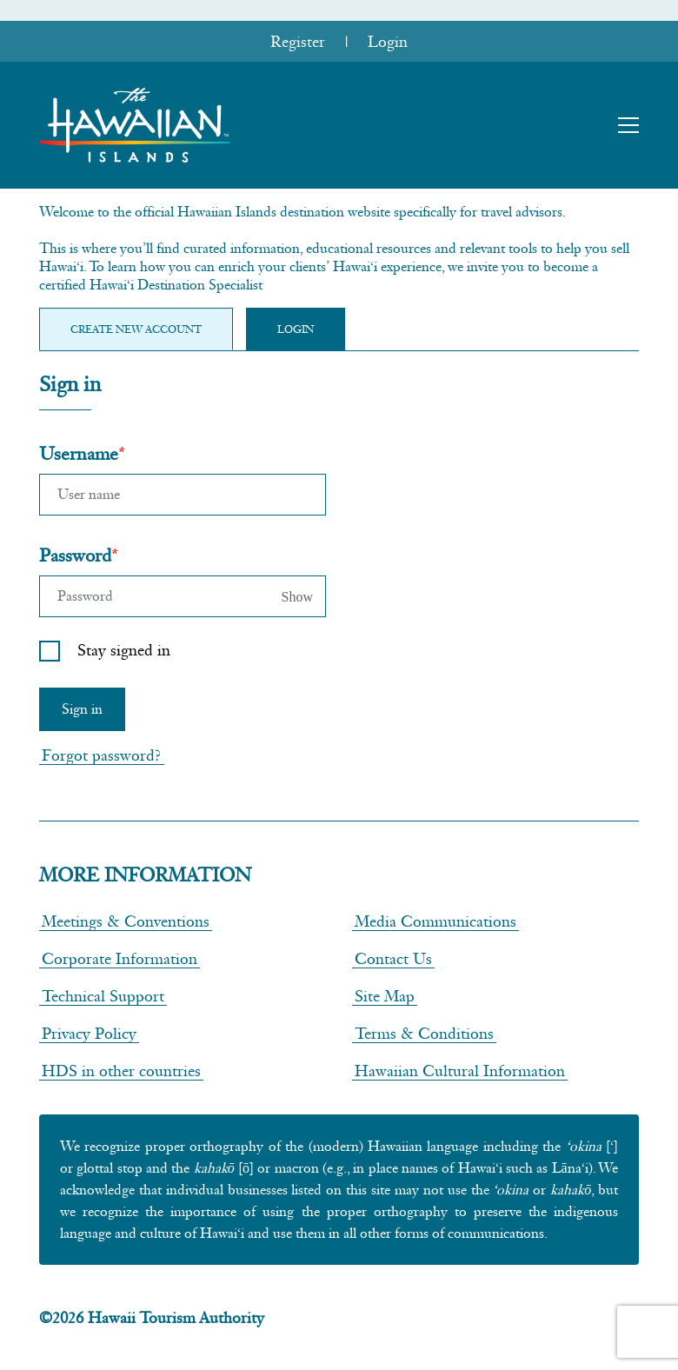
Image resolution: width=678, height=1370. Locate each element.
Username (78, 453)
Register (297, 41)
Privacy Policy (89, 1033)
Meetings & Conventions (125, 921)
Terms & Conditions (424, 1033)
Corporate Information (119, 958)
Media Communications (435, 921)
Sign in (82, 709)
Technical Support (103, 996)
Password (75, 555)
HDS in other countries (121, 1071)
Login (388, 41)
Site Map (385, 996)
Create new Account (136, 329)
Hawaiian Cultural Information (460, 1071)
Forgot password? (102, 755)
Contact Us (393, 958)
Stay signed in (123, 650)
